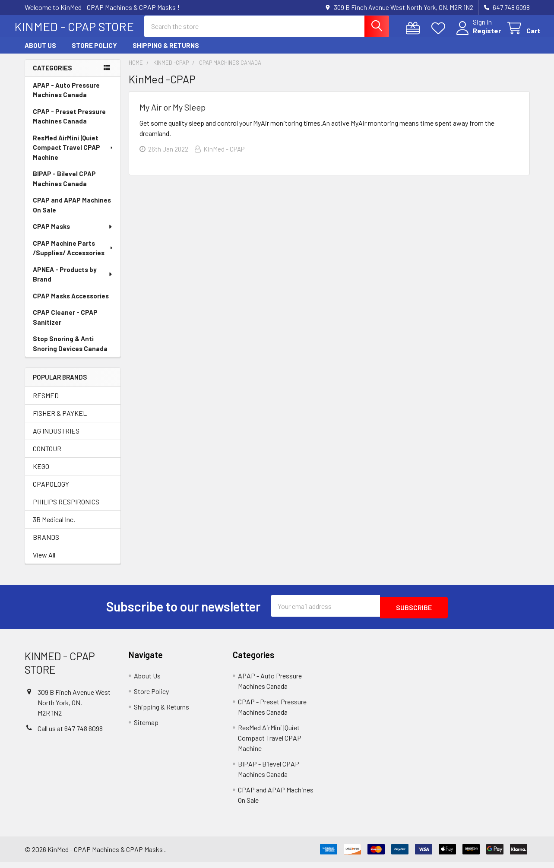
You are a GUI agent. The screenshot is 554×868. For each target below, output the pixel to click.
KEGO (41, 474)
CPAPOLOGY (51, 492)
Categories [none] (52, 75)
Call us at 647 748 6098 (70, 734)
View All (44, 562)
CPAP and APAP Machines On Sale (72, 213)
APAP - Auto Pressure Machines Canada (66, 98)
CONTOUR (47, 456)
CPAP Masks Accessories (71, 303)
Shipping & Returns (166, 53)
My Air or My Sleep (172, 115)
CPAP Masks (73, 234)
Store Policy (94, 53)
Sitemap (146, 728)
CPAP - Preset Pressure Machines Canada (69, 124)
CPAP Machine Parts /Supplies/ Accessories (73, 256)
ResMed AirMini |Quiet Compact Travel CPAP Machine (73, 155)
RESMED (46, 403)
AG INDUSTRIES (56, 438)
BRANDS (46, 545)
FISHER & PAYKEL (60, 421)
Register (476, 36)
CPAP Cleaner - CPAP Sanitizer (65, 325)
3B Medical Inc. (54, 527)
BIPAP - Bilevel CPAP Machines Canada (64, 186)
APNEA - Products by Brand (73, 282)
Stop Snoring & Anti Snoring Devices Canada (70, 351)
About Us (40, 53)
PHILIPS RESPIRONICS (66, 509)
